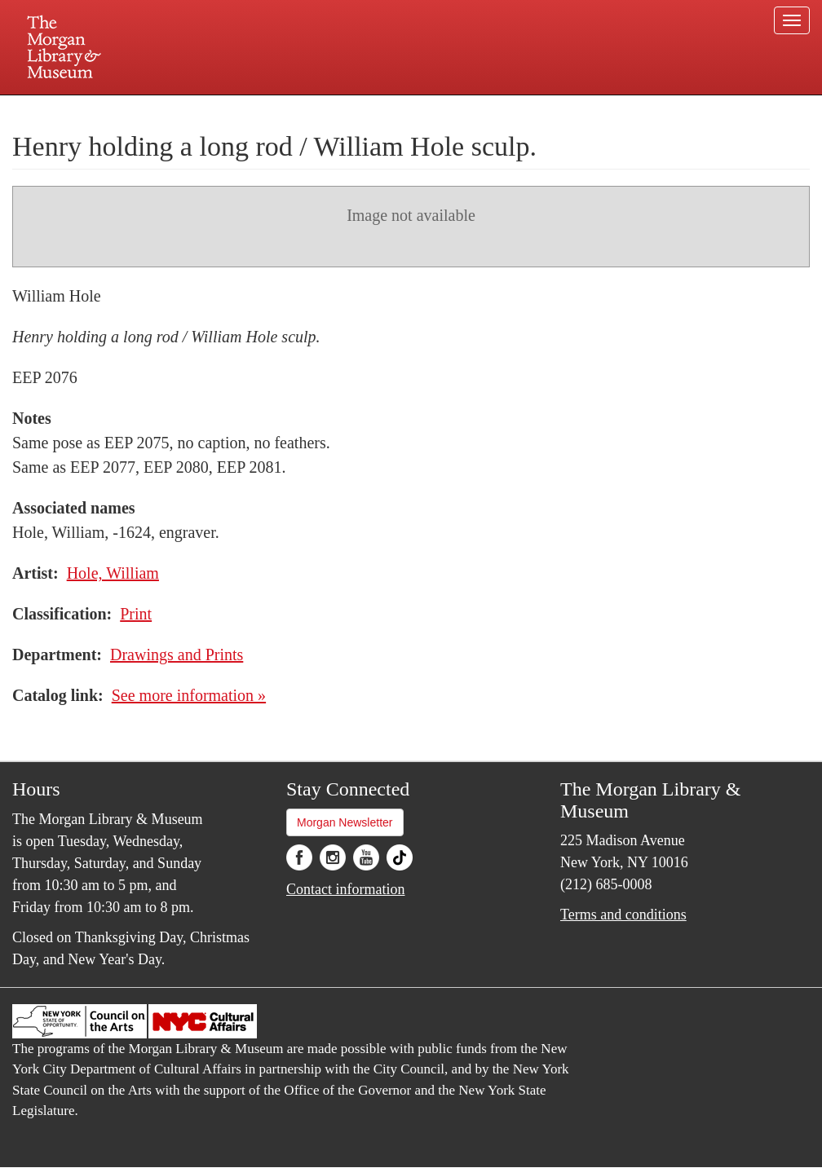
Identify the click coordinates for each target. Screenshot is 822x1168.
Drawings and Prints (176, 654)
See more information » (189, 695)
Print (136, 614)
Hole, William (113, 573)
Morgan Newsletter (345, 822)
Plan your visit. (217, 109)
